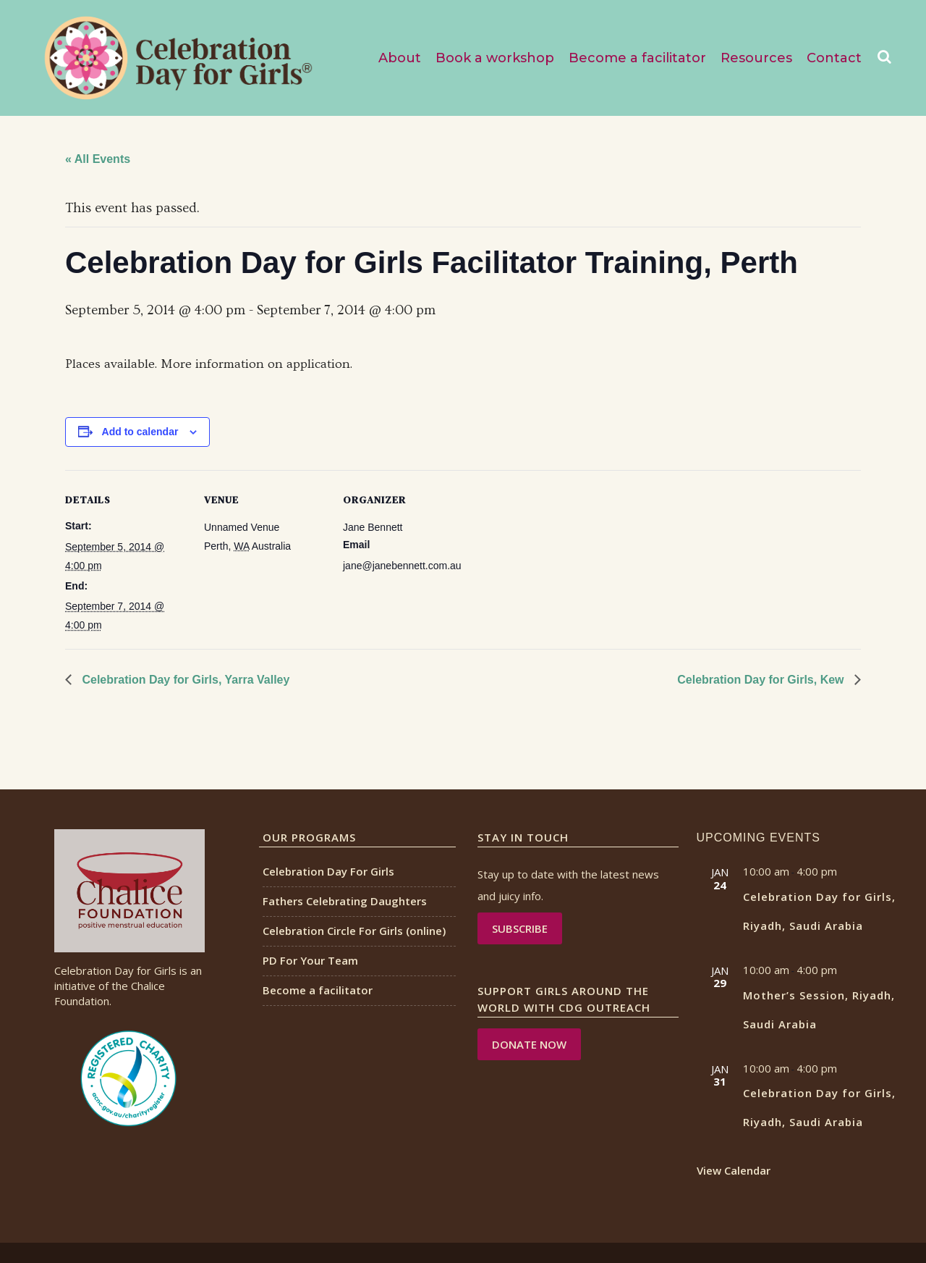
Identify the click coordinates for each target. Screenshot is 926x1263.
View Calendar (733, 1170)
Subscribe (520, 928)
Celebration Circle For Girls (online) (354, 930)
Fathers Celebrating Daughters (345, 901)
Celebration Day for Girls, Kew (762, 680)
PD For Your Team (310, 960)
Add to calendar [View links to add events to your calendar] (140, 431)
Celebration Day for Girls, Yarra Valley (184, 680)
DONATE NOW (529, 1044)
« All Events (97, 159)
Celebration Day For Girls (328, 871)
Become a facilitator (318, 990)
